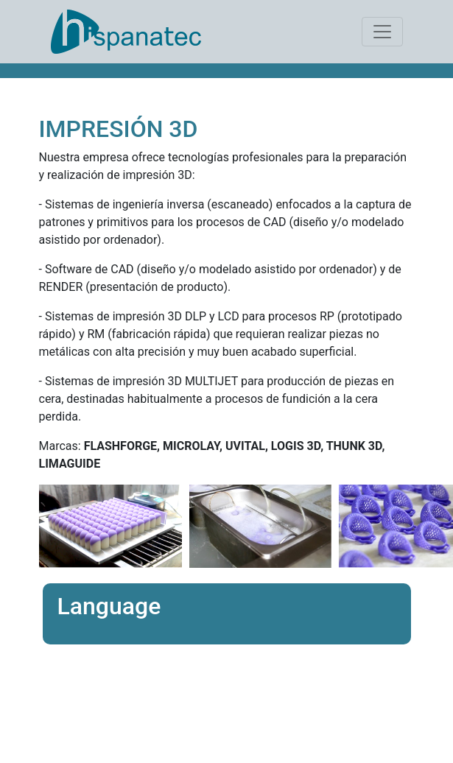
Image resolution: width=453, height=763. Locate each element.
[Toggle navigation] (382, 31)
